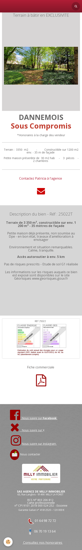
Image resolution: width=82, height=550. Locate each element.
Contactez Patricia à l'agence (40, 178)
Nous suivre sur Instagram (39, 444)
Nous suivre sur (26, 430)
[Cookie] (8, 541)
